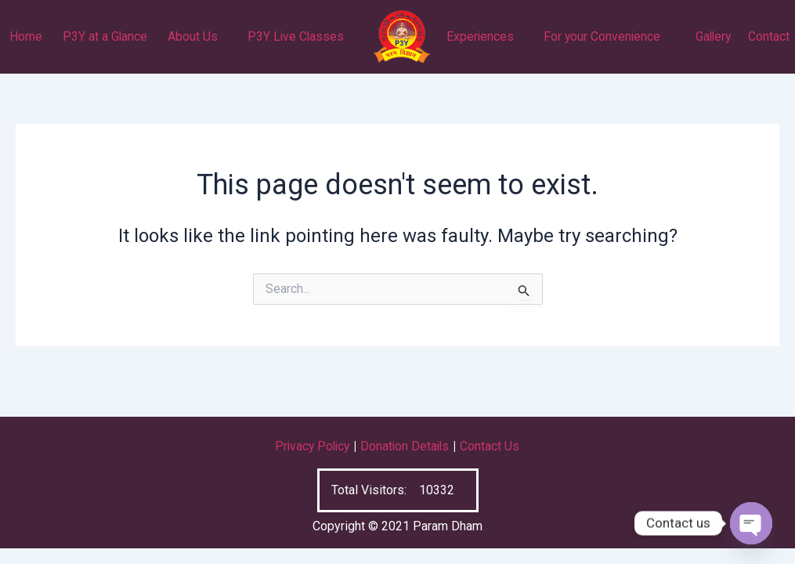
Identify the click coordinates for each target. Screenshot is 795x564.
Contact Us (492, 446)
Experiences (480, 36)
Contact (769, 36)
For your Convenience (602, 36)
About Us (193, 36)
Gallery (713, 36)
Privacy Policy (311, 446)
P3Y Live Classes (296, 36)
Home (25, 36)
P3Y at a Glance (105, 36)
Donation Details (406, 446)
